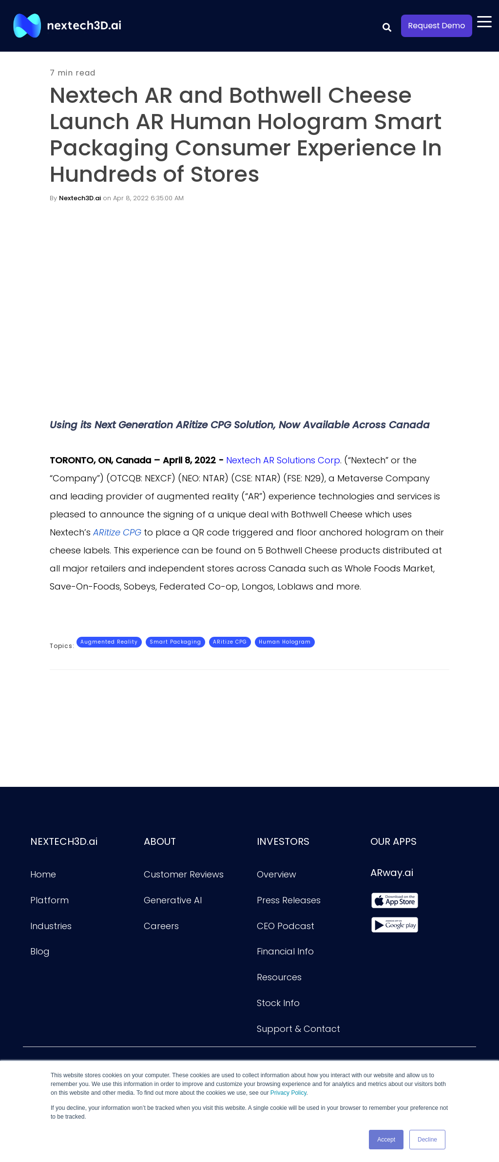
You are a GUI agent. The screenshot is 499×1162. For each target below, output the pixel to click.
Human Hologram (285, 642)
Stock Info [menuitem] (278, 1003)
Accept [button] (386, 1139)
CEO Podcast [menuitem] (285, 926)
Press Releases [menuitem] (289, 900)
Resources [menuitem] (279, 977)
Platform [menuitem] (49, 900)
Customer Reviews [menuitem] (184, 874)
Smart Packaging (175, 642)
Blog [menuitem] (40, 951)
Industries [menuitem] (51, 926)
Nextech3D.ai (80, 198)
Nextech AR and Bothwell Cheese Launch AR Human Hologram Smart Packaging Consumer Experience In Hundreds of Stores (246, 135)
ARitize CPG (230, 642)
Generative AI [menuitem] (173, 900)
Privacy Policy (288, 1093)
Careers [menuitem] (161, 926)
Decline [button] (427, 1139)
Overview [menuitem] (276, 874)
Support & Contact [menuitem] (298, 1029)
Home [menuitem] (43, 874)
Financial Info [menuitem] (285, 951)
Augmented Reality (109, 642)
